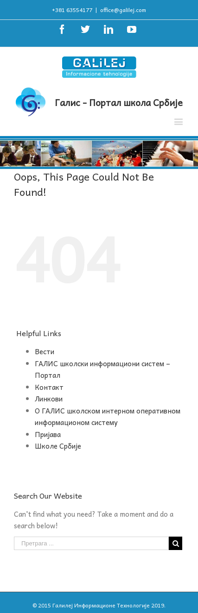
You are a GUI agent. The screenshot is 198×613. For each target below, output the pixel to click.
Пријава (48, 434)
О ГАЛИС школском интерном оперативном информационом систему (107, 416)
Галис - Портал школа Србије (119, 102)
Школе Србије (58, 445)
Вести (44, 351)
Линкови (49, 398)
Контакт (49, 387)
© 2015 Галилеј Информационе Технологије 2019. (99, 605)
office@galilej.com (123, 9)
